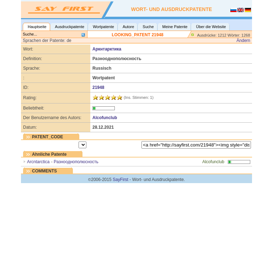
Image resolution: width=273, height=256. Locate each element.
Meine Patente (175, 27)
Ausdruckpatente (70, 27)
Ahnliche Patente (49, 154)
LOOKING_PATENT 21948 (138, 34)
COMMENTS (44, 171)
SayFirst (120, 179)
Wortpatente (103, 27)
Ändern (243, 40)
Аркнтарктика (106, 49)
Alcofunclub (104, 117)
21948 (98, 87)
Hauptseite (37, 27)
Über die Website (211, 27)
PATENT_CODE (47, 136)
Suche (148, 27)
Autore (128, 27)
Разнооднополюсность (76, 161)
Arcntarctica (38, 161)
